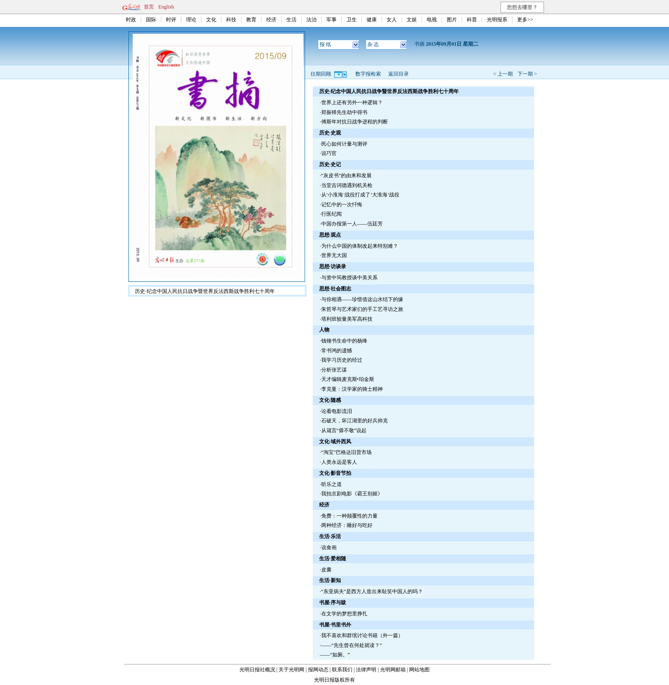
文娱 (412, 20)
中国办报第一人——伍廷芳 (352, 224)
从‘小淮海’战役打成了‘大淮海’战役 (360, 195)
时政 (131, 20)
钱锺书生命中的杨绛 (344, 341)
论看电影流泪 (336, 411)
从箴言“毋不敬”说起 (344, 430)
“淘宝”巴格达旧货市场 (346, 452)
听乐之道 (331, 484)
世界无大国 (334, 255)
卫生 (351, 20)
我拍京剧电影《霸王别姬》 (352, 494)
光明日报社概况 (257, 670)
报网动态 (318, 670)
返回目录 (398, 74)
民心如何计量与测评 (344, 144)
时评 (171, 20)
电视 (432, 20)
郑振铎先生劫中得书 (344, 112)
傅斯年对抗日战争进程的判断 (354, 122)
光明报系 (497, 20)
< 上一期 (503, 74)
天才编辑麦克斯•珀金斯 (347, 379)
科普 (472, 20)
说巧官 (329, 153)
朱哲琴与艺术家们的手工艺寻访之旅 (362, 309)
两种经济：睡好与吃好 (346, 525)
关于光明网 (291, 670)
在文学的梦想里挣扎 (344, 614)
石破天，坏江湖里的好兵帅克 (354, 421)
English (166, 7)
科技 (231, 20)
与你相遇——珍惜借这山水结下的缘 (362, 299)
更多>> (525, 20)
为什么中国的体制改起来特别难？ (359, 246)
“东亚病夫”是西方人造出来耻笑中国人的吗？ (372, 591)
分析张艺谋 (334, 370)
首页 (149, 7)
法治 (311, 20)
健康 (371, 20)
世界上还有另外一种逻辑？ (352, 102)
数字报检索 (368, 74)
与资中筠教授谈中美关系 (349, 278)
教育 (251, 20)
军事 (331, 20)
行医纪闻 (331, 214)
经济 (271, 20)
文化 (211, 20)
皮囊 (326, 570)
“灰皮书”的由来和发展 (346, 176)
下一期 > (527, 74)
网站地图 (419, 670)
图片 (452, 20)
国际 (151, 20)
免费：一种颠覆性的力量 (349, 516)
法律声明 (366, 670)
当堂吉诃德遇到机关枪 (346, 185)
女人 (392, 20)
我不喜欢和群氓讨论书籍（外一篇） (362, 635)
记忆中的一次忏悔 (341, 205)
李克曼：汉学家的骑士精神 (352, 389)
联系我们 (342, 670)
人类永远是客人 (339, 462)
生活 (291, 20)
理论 (191, 20)
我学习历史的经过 (341, 360)
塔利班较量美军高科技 (346, 319)
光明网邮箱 (393, 670)
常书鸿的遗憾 (336, 351)
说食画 (329, 547)
